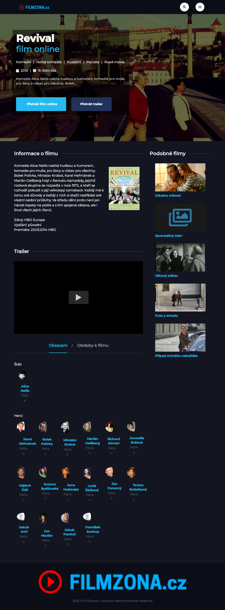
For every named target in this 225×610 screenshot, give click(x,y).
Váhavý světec (166, 275)
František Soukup (92, 529)
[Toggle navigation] (200, 7)
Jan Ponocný (114, 486)
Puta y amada (166, 316)
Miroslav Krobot (69, 442)
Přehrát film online (41, 104)
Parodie (92, 62)
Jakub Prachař (69, 532)
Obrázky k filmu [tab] (92, 345)
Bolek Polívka (47, 441)
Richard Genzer (113, 441)
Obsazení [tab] (58, 345)
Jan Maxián (47, 533)
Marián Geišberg (92, 441)
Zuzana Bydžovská (49, 486)
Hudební (74, 62)
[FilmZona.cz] (34, 7)
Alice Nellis (25, 388)
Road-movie (114, 62)
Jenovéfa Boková (136, 440)
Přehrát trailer (91, 104)
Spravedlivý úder (168, 236)
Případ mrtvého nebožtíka (176, 356)
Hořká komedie (49, 62)
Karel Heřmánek (27, 441)
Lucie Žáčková (92, 488)
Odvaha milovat (168, 195)
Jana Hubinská (71, 487)
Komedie (23, 62)
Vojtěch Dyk (25, 487)
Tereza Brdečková (138, 487)
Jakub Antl (24, 529)
